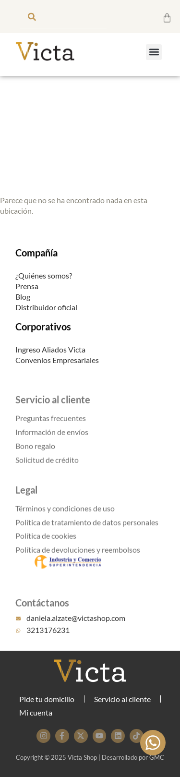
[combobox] (63, 16)
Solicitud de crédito (47, 467)
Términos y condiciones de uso (65, 515)
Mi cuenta (35, 712)
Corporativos (43, 328)
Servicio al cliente (52, 407)
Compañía (36, 254)
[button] (154, 52)
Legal (26, 497)
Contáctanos (42, 610)
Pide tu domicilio (46, 699)
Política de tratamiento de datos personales (86, 529)
